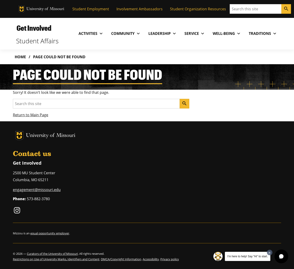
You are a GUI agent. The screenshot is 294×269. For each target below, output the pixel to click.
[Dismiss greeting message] (269, 252)
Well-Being (227, 33)
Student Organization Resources (198, 8)
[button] (281, 256)
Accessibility (151, 259)
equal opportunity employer (49, 233)
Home (20, 56)
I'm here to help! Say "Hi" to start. (247, 256)
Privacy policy (169, 259)
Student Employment (90, 8)
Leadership (162, 33)
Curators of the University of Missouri (52, 254)
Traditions (263, 33)
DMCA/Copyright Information (121, 259)
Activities (91, 33)
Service (194, 33)
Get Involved (34, 28)
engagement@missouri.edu (37, 189)
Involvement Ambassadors (139, 8)
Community (126, 33)
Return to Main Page (30, 114)
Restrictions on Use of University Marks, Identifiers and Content (56, 259)
